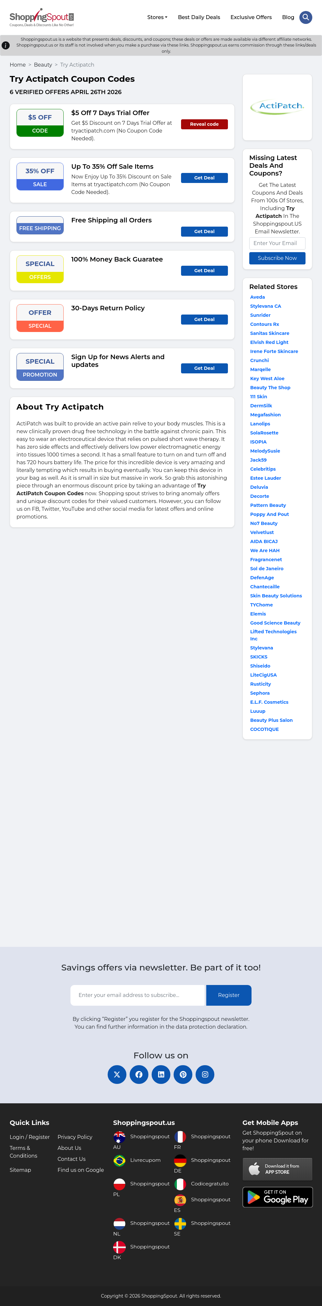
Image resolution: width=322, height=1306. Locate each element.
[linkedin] (161, 1074)
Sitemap (20, 1170)
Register (229, 995)
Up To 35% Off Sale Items (112, 166)
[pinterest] (183, 1074)
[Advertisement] (277, 844)
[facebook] (138, 1074)
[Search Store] (305, 17)
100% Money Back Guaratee (117, 259)
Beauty (43, 64)
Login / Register (30, 1137)
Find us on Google (81, 1170)
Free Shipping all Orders (111, 220)
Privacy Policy (75, 1137)
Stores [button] (155, 17)
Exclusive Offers (251, 17)
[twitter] (115, 1074)
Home (18, 64)
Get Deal (204, 177)
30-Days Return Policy (108, 308)
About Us (69, 1148)
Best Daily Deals (199, 17)
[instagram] (206, 1074)
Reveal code (204, 124)
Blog (288, 17)
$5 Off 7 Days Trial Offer (110, 112)
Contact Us (72, 1159)
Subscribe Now (277, 258)
